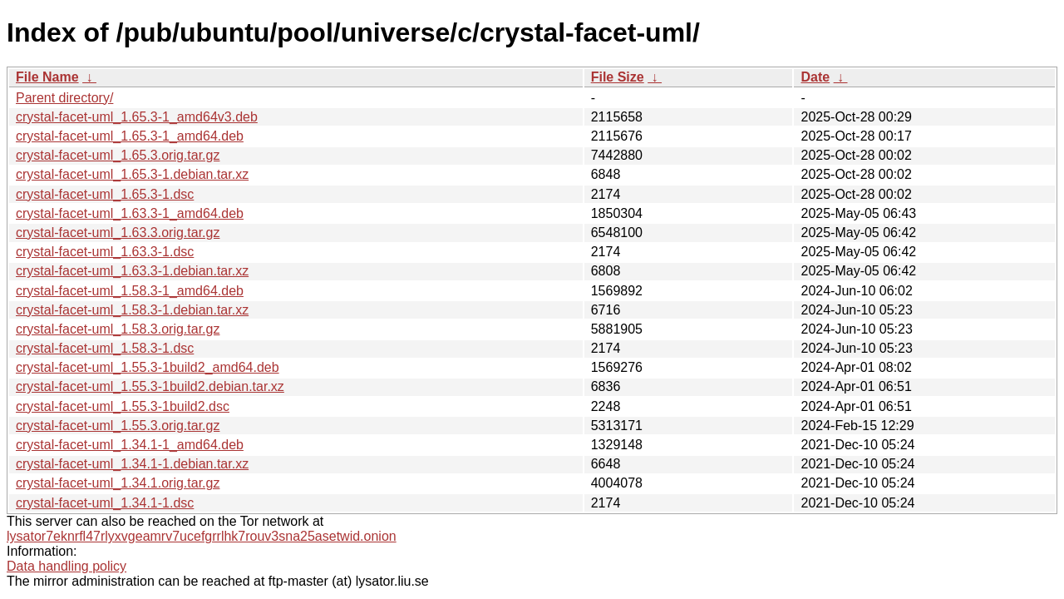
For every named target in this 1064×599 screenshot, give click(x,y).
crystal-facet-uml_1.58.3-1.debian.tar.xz (132, 310)
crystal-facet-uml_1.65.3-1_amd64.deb (130, 136)
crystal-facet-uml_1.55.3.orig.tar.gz (117, 425)
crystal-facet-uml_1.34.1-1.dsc (105, 503)
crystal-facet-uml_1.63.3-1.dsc (105, 252)
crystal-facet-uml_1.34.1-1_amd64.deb (130, 445)
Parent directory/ (64, 98)
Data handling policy (66, 566)
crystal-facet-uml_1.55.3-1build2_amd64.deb (147, 367)
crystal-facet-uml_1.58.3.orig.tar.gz (117, 329)
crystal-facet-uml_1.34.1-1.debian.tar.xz (132, 464)
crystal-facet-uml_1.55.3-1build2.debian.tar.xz (150, 386)
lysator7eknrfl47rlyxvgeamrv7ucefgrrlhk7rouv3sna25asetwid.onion (202, 536)
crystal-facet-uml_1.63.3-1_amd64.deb (130, 213)
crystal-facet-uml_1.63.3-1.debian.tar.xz (132, 271)
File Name (47, 77)
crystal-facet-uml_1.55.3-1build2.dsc (122, 406)
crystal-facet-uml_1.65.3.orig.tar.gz (117, 155)
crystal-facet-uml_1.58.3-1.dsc (105, 348)
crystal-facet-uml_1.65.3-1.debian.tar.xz (132, 174)
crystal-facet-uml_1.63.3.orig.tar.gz (117, 232)
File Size (617, 77)
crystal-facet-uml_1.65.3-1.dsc (105, 194)
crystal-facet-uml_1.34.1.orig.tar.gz (117, 483)
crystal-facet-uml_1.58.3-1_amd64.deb (130, 291)
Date (815, 77)
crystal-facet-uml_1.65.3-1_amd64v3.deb (137, 117)
